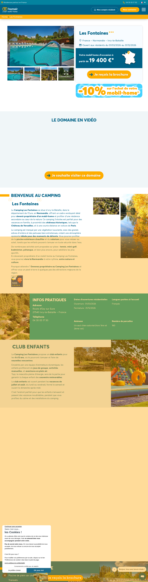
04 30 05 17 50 (131, 2)
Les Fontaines (16, 17)
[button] (143, 2)
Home (5, 17)
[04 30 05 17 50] (124, 2)
